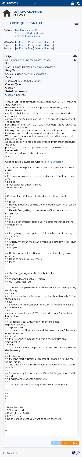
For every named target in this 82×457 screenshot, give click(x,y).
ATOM (56, 443)
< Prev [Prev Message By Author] (29, 48)
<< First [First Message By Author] (20, 48)
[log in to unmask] (44, 67)
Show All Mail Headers (27, 36)
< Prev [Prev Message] (29, 42)
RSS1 (65, 443)
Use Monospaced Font (27, 30)
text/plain (10, 94)
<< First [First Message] (20, 42)
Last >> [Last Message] (49, 42)
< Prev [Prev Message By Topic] (29, 45)
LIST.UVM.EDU (10, 453)
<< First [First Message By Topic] (20, 45)
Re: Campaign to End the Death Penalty (27, 60)
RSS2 (74, 443)
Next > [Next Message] (39, 42)
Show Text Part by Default (29, 33)
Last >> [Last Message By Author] (49, 48)
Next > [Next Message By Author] (39, 48)
